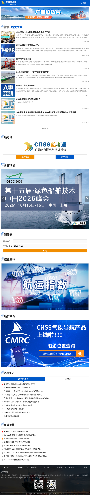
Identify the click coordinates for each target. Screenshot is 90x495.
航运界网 (71, 475)
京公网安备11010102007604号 (36, 494)
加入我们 (46, 467)
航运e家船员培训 (34, 477)
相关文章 (16, 27)
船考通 (8, 137)
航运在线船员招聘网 (7, 477)
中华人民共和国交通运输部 (9, 475)
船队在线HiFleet (45, 477)
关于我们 (6, 467)
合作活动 (9, 165)
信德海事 (84, 475)
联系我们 (21, 467)
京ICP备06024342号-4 (56, 494)
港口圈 (59, 475)
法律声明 (59, 467)
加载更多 (45, 129)
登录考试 (25, 157)
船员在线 (17, 477)
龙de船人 (78, 475)
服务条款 (72, 467)
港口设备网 (24, 477)
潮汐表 (8, 234)
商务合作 (34, 467)
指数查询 (9, 259)
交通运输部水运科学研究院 (26, 475)
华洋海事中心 (52, 475)
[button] (3, 199)
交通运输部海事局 (41, 475)
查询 (45, 251)
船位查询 (9, 316)
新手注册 (65, 157)
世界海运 (65, 475)
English (85, 467)
